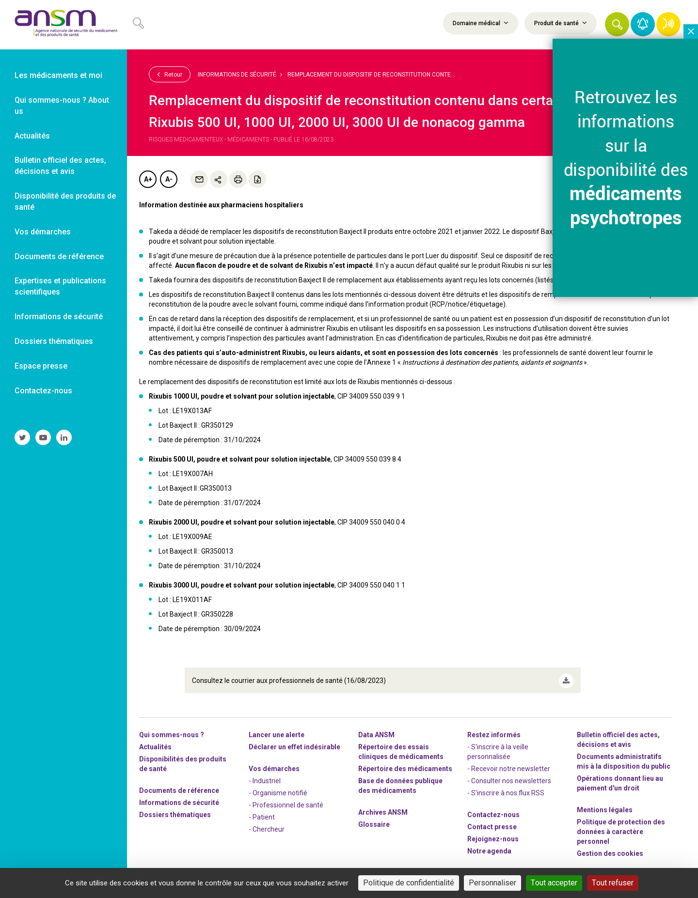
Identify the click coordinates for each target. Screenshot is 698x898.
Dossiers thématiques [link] (54, 341)
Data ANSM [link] (376, 731)
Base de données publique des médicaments (400, 781)
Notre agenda (489, 847)
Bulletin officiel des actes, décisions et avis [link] (60, 165)
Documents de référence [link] (59, 256)
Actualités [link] (32, 135)
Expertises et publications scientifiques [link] (60, 286)
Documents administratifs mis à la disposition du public (623, 757)
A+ (148, 179)
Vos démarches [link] (43, 231)
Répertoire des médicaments (405, 765)
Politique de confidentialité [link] (408, 882)
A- (169, 179)
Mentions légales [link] (605, 806)
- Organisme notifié (278, 789)
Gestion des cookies (610, 849)
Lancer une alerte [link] (276, 731)
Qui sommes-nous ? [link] (171, 731)
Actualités (155, 743)
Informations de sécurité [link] (59, 316)
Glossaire (374, 820)
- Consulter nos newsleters (509, 777)
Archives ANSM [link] (383, 808)
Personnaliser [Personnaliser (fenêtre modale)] (492, 882)
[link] (63, 24)
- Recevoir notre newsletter (508, 765)
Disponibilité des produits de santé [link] (65, 201)
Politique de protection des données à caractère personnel (621, 827)
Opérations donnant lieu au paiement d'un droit (620, 779)
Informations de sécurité (237, 74)
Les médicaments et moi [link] (58, 75)
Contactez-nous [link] (43, 390)
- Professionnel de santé (286, 801)
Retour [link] (169, 74)
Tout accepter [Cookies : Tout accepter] (554, 882)
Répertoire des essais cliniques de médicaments (401, 748)
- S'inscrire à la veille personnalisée (497, 748)
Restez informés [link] (494, 731)
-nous (493, 835)
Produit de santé (560, 23)
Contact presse (492, 823)
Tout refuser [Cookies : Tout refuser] (613, 882)
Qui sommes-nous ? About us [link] (62, 105)
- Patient (262, 813)
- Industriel (265, 777)
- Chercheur (267, 825)
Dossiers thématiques (175, 811)
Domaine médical (480, 23)
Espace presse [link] (41, 366)
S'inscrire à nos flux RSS (507, 789)
